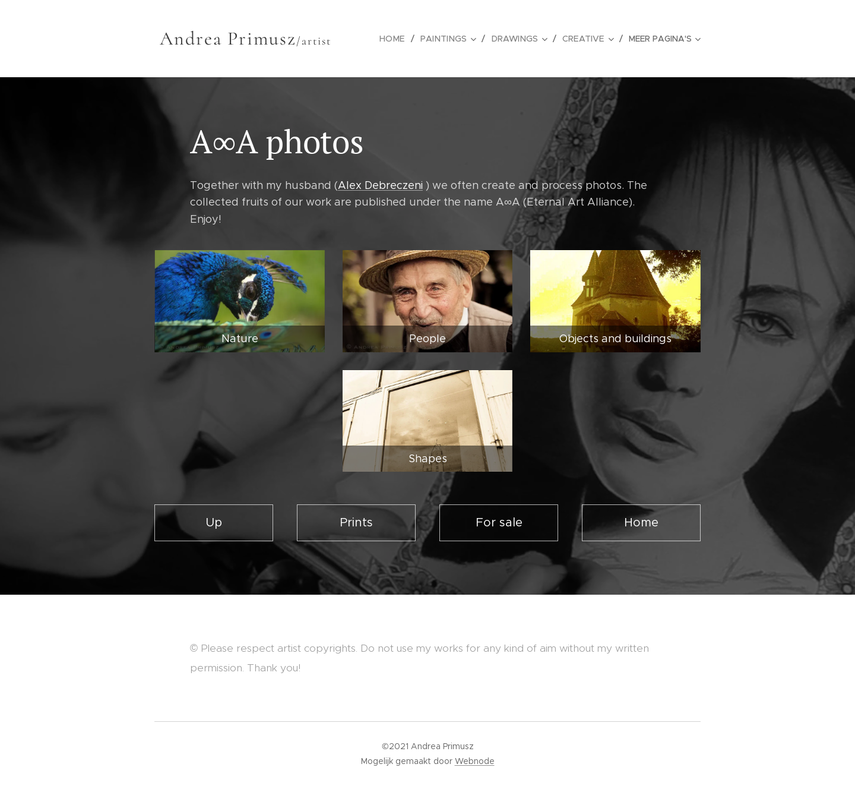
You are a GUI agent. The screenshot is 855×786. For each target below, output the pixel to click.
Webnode (475, 761)
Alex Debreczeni (380, 185)
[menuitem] (400, 38)
